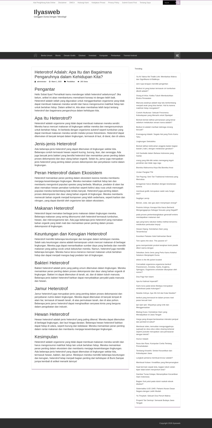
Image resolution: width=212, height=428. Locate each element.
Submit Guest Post (129, 3)
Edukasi (82, 55)
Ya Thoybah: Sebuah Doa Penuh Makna (153, 396)
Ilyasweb (47, 11)
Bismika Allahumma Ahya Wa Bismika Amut (154, 167)
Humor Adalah (142, 339)
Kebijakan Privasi (98, 3)
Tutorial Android (130, 55)
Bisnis (58, 55)
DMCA (72, 3)
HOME (35, 55)
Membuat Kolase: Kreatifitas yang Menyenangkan (157, 362)
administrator (41, 81)
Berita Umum (46, 55)
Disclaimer (62, 3)
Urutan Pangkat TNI (144, 172)
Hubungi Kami (83, 3)
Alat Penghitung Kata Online (44, 3)
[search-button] (178, 2)
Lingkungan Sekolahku (146, 141)
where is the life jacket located (149, 260)
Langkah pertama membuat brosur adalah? (154, 358)
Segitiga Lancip (142, 198)
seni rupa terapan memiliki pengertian (152, 84)
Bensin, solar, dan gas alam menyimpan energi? (156, 203)
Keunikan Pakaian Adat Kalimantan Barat (153, 236)
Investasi (92, 55)
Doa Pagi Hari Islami (145, 277)
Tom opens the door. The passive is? (151, 241)
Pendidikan (71, 81)
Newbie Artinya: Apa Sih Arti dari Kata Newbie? (156, 293)
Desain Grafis (70, 55)
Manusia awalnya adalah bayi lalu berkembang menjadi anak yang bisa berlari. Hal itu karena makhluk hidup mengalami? (156, 105)
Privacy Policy (113, 3)
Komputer (104, 55)
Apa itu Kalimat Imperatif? (147, 281)
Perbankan (115, 55)
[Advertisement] (124, 28)
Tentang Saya (145, 3)
